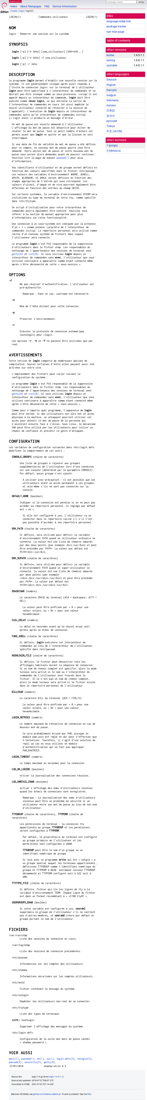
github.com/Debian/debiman (47, 1094)
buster (14, 11)
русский (112, 121)
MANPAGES (15, 1)
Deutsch (112, 79)
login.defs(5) (65, 1058)
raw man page (115, 31)
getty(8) (17, 254)
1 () (112, 145)
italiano (111, 105)
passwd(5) (15, 1062)
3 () (114, 150)
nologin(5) (84, 1058)
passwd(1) (62, 157)
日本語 (111, 110)
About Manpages (30, 6)
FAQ (46, 6)
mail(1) (14, 1058)
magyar (111, 95)
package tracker (116, 26)
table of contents (118, 40)
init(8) (33, 254)
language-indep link (119, 21)
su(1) (50, 1058)
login (21, 11)
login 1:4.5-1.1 (56, 1077)
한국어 (111, 115)
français (112, 90)
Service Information (64, 6)
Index (13, 6)
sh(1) (40, 1058)
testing (111, 60)
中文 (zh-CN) (114, 131)
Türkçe (111, 126)
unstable (112, 65)
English (111, 85)
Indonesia (113, 100)
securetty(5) (32, 1062)
